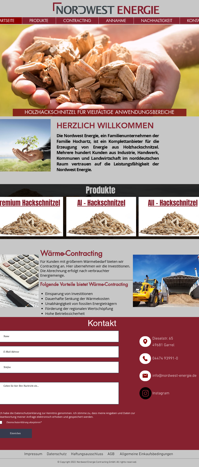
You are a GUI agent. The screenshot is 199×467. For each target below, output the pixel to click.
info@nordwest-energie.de (174, 375)
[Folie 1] (93, 111)
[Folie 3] (102, 110)
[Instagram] (145, 393)
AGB (111, 454)
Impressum (33, 454)
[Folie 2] (98, 110)
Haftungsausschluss (87, 454)
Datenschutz (57, 454)
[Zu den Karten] (145, 341)
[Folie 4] (106, 110)
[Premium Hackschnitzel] (101, 216)
